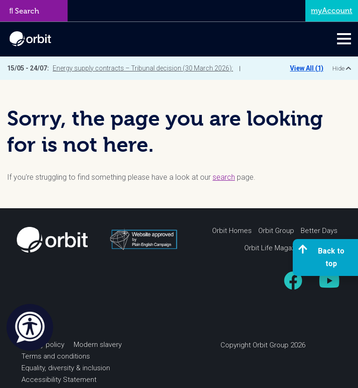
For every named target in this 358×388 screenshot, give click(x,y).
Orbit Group (276, 230)
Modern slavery (98, 344)
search (224, 177)
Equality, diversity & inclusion (65, 368)
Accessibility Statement (58, 379)
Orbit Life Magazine (274, 248)
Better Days (319, 230)
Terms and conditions (55, 356)
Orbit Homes (232, 230)
